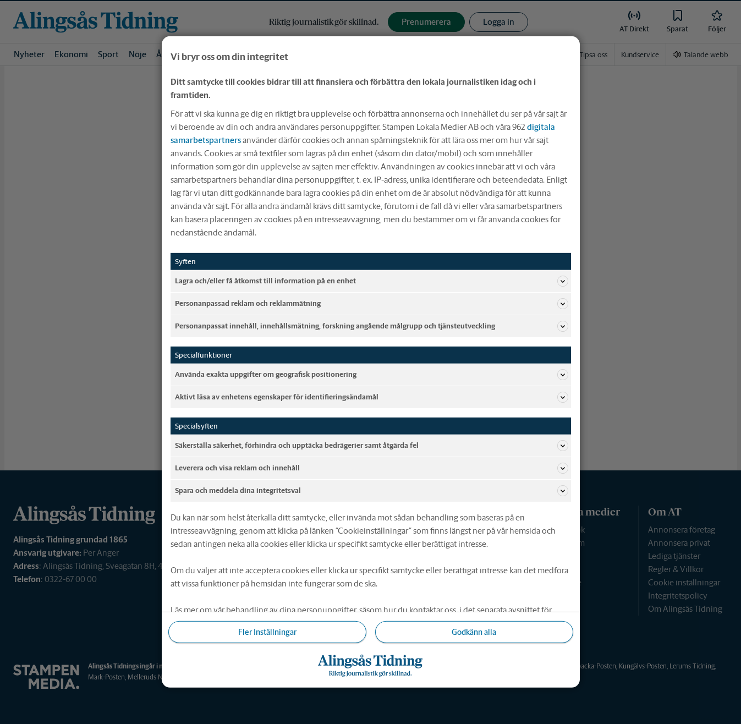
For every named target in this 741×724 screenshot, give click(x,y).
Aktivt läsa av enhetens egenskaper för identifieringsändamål (371, 397)
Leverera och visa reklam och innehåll (371, 468)
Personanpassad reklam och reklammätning (371, 303)
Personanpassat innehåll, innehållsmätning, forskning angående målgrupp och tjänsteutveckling (371, 326)
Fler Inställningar (267, 632)
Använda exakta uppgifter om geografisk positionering (371, 374)
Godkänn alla (474, 632)
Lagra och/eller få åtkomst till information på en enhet (371, 281)
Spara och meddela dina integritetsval (371, 490)
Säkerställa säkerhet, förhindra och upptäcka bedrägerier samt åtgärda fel (371, 445)
